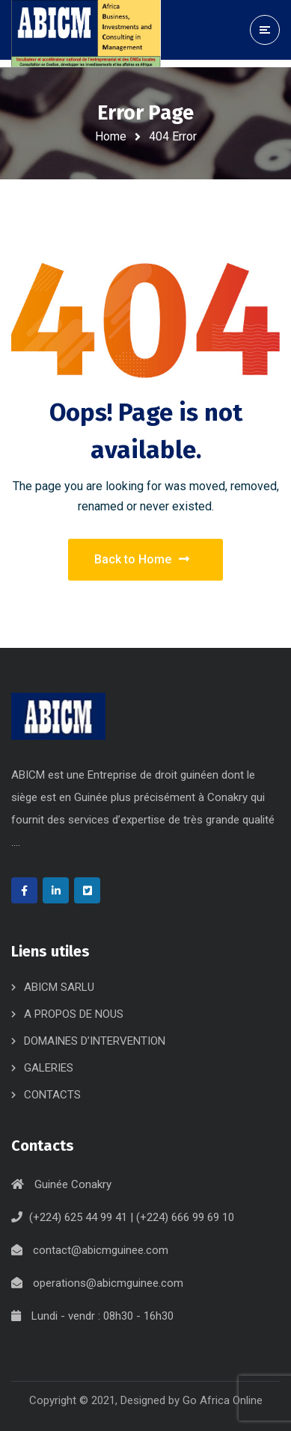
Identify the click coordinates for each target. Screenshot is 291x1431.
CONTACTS (52, 1094)
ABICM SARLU (59, 987)
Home (110, 136)
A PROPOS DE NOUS (73, 1014)
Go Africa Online (223, 1400)
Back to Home (141, 559)
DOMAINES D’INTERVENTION (94, 1041)
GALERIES (48, 1068)
